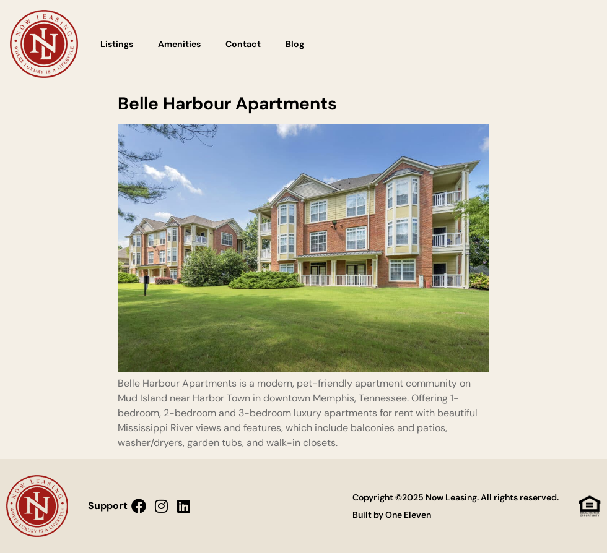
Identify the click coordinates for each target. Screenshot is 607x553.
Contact (243, 43)
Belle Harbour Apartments (227, 103)
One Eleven (408, 514)
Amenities (179, 43)
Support (108, 505)
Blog (295, 43)
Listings (116, 43)
